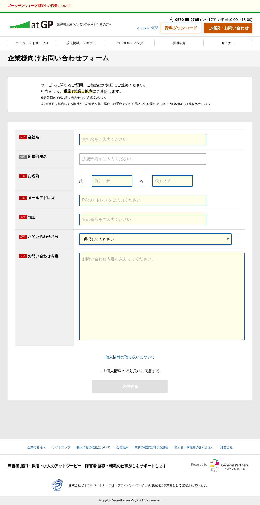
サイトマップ (61, 447)
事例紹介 (179, 43)
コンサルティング (130, 43)
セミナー (228, 43)
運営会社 (226, 447)
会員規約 (122, 447)
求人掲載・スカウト (81, 43)
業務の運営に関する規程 (151, 447)
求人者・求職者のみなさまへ (194, 447)
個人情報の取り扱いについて (130, 357)
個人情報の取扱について (93, 447)
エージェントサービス (32, 43)
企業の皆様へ (36, 447)
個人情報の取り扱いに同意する (133, 371)
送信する (130, 386)
